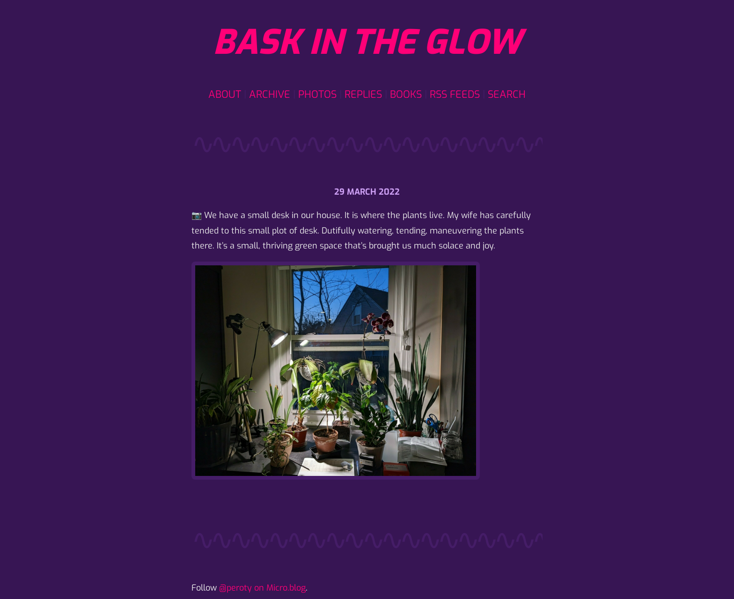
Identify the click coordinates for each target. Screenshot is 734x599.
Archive (269, 94)
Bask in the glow (367, 42)
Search (507, 94)
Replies (363, 94)
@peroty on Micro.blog (262, 587)
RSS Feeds (455, 94)
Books (406, 94)
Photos (317, 94)
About (224, 94)
